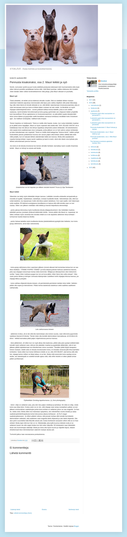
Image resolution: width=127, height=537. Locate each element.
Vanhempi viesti (74, 509)
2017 (91, 100)
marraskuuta (95, 105)
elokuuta (94, 147)
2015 (91, 167)
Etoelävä (104, 81)
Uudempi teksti (15, 509)
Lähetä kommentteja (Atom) (23, 513)
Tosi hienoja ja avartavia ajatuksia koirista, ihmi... (101, 142)
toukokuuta (94, 152)
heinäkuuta (94, 149)
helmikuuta (94, 161)
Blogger (76, 526)
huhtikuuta (94, 155)
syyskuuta (94, 111)
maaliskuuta (95, 158)
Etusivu (44, 509)
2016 (91, 103)
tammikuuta (95, 164)
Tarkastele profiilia (92, 91)
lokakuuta (94, 108)
